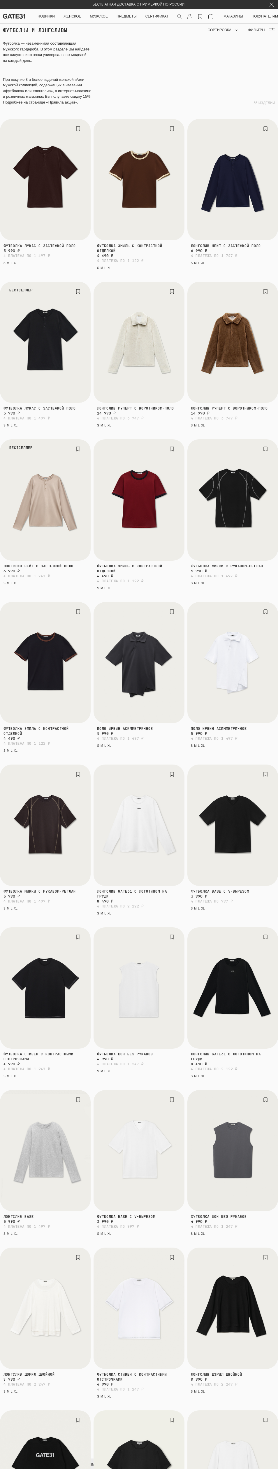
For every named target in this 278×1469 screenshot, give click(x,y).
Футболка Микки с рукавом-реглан (227, 566)
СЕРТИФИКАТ (156, 16)
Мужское (99, 16)
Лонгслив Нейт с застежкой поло (226, 245)
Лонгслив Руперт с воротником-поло (135, 408)
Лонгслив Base (18, 1216)
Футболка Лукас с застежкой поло (39, 245)
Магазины (233, 16)
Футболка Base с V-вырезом (220, 891)
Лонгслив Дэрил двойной (29, 1374)
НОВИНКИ (46, 16)
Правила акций (61, 102)
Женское (72, 16)
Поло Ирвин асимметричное (125, 728)
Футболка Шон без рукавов (125, 1054)
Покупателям (265, 16)
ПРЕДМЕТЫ (127, 16)
